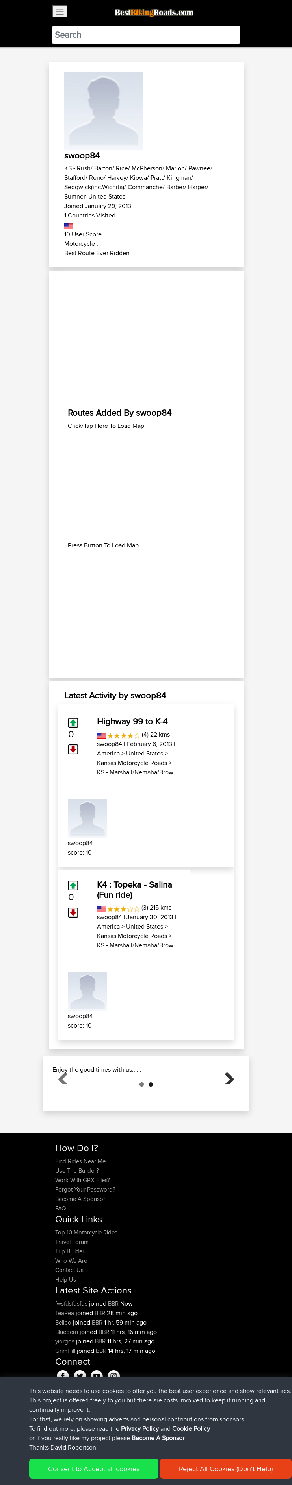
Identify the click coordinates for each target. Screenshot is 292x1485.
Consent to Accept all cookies (93, 1469)
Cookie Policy (191, 1428)
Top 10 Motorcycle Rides (86, 1272)
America (108, 753)
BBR (113, 1343)
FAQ (60, 1248)
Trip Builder (69, 1290)
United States (144, 753)
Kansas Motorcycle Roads (132, 762)
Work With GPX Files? (82, 1219)
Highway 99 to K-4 (132, 721)
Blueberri (67, 1371)
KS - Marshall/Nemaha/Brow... (137, 772)
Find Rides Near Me (80, 1200)
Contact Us (69, 1309)
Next (226, 1096)
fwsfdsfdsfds (72, 1343)
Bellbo (64, 1362)
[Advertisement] (146, 339)
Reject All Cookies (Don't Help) (226, 1469)
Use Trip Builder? (77, 1210)
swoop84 (109, 743)
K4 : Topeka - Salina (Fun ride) (134, 889)
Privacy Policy (140, 1428)
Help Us (65, 1319)
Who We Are (71, 1300)
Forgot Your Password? (85, 1229)
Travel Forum (72, 1281)
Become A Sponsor (80, 1238)
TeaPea (65, 1352)
